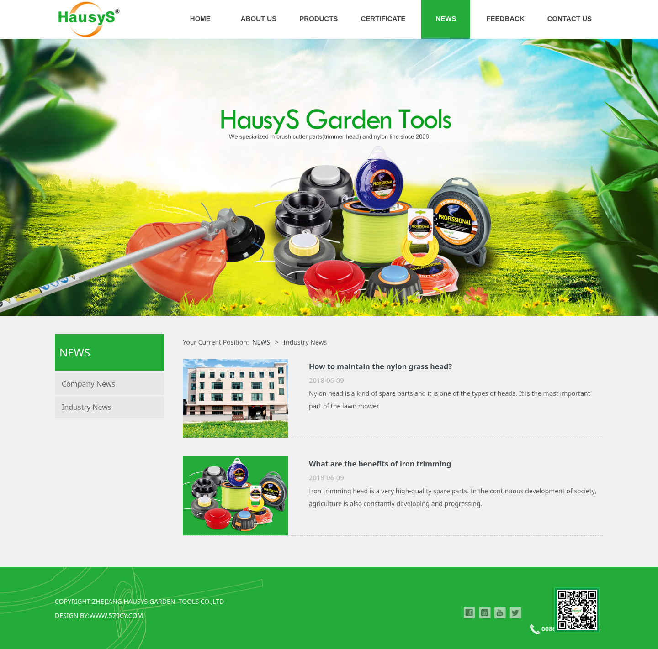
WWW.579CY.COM (116, 615)
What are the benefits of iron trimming (380, 464)
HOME (200, 18)
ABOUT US (258, 18)
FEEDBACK (505, 18)
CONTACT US (569, 18)
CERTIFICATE (383, 18)
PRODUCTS (318, 18)
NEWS (445, 18)
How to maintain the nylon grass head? (380, 366)
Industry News (86, 407)
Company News (88, 384)
